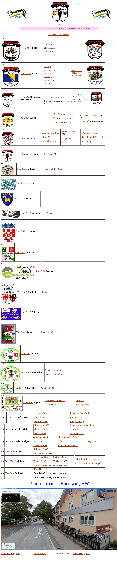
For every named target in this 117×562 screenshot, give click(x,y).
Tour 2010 (25, 353)
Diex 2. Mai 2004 (41, 441)
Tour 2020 (22, 169)
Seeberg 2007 (82, 404)
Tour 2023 (26, 118)
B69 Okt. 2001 (41, 469)
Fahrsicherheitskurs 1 (68, 445)
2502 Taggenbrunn (50, 70)
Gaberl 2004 (63, 441)
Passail (49, 213)
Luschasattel (47, 332)
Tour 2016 (21, 231)
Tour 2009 (26, 372)
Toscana (80, 400)
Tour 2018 (19, 198)
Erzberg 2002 (39, 461)
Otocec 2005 (40, 433)
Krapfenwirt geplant (10, 553)
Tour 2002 (10, 461)
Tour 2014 (40, 271)
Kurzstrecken (40, 553)
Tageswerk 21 (49, 154)
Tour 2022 (25, 138)
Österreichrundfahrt (54, 370)
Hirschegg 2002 (40, 457)
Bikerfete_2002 (60, 465)
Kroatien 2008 (47, 388)
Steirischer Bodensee (55, 400)
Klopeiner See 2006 (79, 413)
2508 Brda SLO (76, 73)
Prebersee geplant (81, 553)
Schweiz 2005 (76, 429)
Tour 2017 (26, 213)
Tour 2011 (21, 332)
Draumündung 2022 (50, 133)
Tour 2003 (10, 451)
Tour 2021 (26, 154)
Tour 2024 (26, 97)
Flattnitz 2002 (59, 457)
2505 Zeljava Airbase (50, 80)
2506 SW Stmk (49, 83)
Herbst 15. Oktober (77, 101)
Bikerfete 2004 (40, 445)
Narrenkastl (58, 34)
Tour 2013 (22, 292)
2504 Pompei (48, 77)
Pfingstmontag (77, 421)
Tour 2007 (28, 402)
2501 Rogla (47, 67)
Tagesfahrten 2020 (53, 169)
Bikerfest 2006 (41, 421)
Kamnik (73, 95)
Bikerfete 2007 (52, 404)
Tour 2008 (19, 388)
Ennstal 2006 (40, 417)
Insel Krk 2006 (77, 417)
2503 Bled (47, 73)
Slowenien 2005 (41, 425)
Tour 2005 (10, 429)
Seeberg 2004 (90, 441)
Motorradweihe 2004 (67, 437)
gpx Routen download (62, 553)
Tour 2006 (11, 417)
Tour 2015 (20, 252)
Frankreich (74, 99)
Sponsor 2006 (40, 413)
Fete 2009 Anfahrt (53, 374)
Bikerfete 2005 (77, 433)
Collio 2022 (46, 137)
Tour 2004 (10, 441)
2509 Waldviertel (76, 75)
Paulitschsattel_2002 (43, 465)
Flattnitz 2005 (40, 429)
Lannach (46, 292)
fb (59, 24)
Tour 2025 (26, 73)
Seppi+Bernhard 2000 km (82, 425)
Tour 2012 (26, 312)
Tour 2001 (10, 473)
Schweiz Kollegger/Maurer (87, 459)
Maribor (73, 97)
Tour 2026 (26, 48)
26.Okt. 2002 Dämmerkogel (88, 463)
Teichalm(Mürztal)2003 (45, 453)
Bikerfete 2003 (41, 449)
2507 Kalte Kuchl (76, 71)
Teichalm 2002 (60, 461)
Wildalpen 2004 (40, 437)
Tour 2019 (21, 183)
